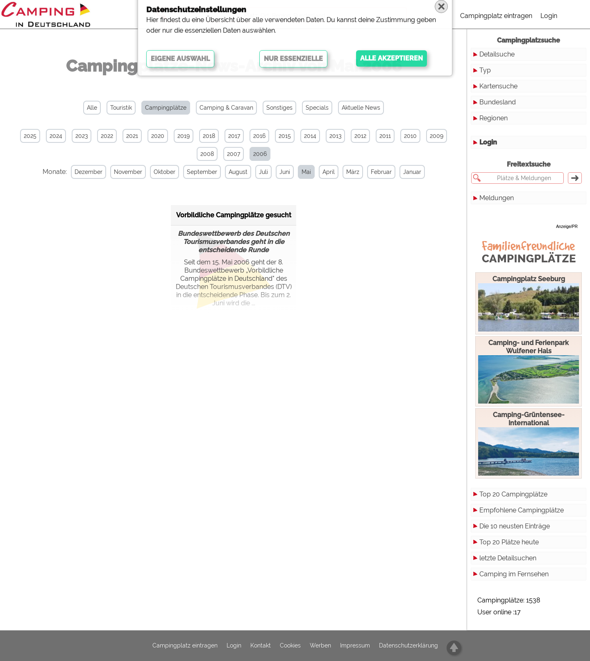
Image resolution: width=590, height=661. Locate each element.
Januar (402, 172)
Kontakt (260, 646)
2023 (81, 136)
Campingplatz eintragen (496, 16)
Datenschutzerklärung (408, 646)
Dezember (78, 172)
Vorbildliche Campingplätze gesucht (233, 214)
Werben (320, 646)
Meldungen (496, 198)
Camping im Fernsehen (514, 574)
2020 (157, 136)
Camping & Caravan (226, 107)
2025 (30, 136)
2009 (436, 136)
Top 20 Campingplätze (513, 494)
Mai (295, 172)
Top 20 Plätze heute (509, 542)
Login (548, 16)
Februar (370, 172)
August (227, 172)
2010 (410, 136)
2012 (360, 136)
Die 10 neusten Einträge (514, 526)
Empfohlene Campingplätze (521, 510)
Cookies (290, 646)
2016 (259, 136)
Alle (92, 107)
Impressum (355, 646)
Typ (485, 70)
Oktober (154, 172)
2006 (260, 154)
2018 (209, 136)
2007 (233, 154)
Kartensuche (498, 86)
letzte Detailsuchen (507, 558)
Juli (252, 172)
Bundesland (497, 102)
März (342, 172)
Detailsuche (497, 54)
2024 (56, 136)
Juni (274, 172)
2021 (132, 136)
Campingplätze (165, 107)
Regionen (493, 118)
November (117, 172)
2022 (107, 136)
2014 (310, 136)
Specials (317, 107)
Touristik (121, 107)
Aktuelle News (361, 107)
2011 (385, 136)
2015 (285, 136)
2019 (183, 136)
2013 (335, 136)
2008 (207, 154)
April (318, 172)
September (191, 172)
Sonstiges (279, 107)
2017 (234, 136)
